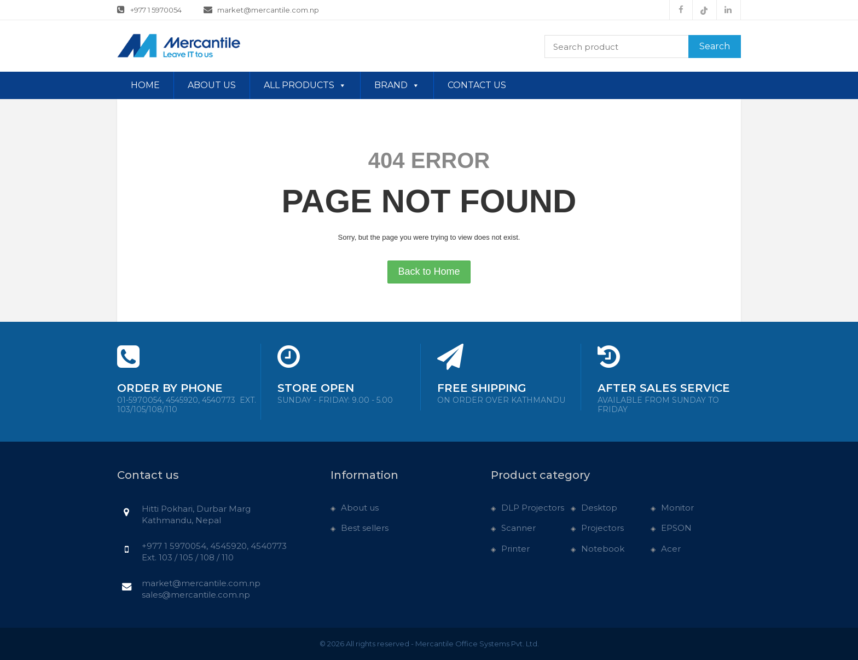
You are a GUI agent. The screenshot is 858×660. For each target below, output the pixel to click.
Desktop (599, 507)
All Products (305, 85)
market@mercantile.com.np (262, 9)
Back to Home (429, 271)
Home (145, 85)
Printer (515, 548)
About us (212, 85)
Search (714, 46)
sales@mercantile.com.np (196, 594)
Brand (397, 85)
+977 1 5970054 (149, 9)
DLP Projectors (532, 507)
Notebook (602, 548)
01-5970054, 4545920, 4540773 (186, 405)
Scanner (518, 528)
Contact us (477, 85)
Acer (671, 548)
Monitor (677, 507)
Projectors (602, 528)
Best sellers (365, 528)
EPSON (676, 528)
